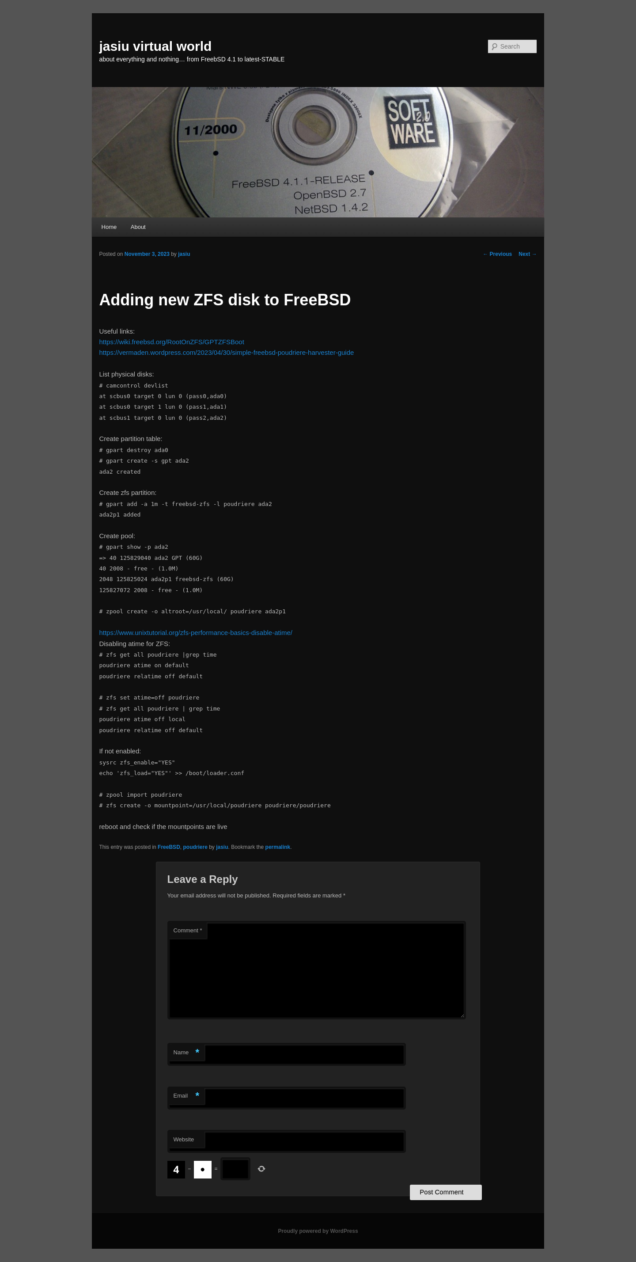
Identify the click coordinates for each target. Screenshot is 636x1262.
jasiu (184, 254)
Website (184, 1139)
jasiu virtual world (155, 46)
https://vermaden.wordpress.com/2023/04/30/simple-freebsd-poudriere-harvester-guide (226, 352)
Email (187, 1096)
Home (109, 227)
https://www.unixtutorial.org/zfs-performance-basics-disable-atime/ (195, 632)
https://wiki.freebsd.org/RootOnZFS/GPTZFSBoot (171, 342)
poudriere (195, 847)
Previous (497, 254)
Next (528, 254)
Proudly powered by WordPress (318, 1231)
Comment (188, 930)
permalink (278, 847)
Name (187, 1052)
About (138, 227)
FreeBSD (169, 847)
